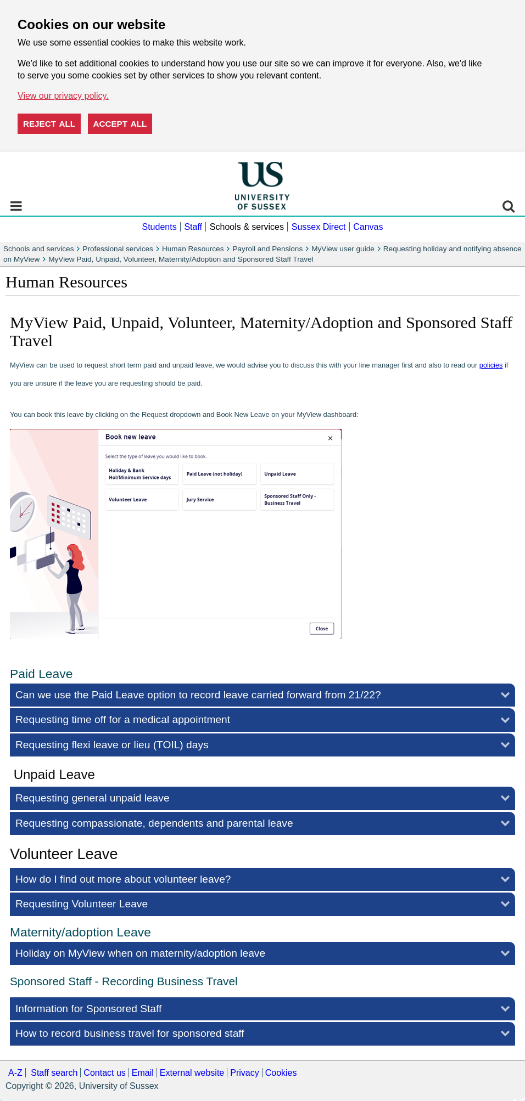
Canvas (368, 227)
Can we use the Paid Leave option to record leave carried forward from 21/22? (198, 695)
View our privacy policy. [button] (63, 95)
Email (143, 1072)
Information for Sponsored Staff (88, 1008)
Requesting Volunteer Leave (81, 904)
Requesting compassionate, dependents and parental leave (154, 823)
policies (491, 365)
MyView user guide (343, 249)
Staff (193, 227)
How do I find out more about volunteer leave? (123, 879)
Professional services (117, 249)
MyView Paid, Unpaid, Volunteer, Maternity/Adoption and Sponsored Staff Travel (180, 259)
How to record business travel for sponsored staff (129, 1033)
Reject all (49, 123)
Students (159, 227)
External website (192, 1072)
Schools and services (38, 249)
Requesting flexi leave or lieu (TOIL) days (112, 744)
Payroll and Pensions (267, 249)
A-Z (15, 1072)
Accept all (120, 123)
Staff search (54, 1072)
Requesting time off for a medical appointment (122, 719)
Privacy (244, 1072)
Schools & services (247, 227)
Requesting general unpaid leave (92, 798)
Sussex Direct (319, 227)
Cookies (281, 1072)
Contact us (104, 1072)
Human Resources (193, 249)
